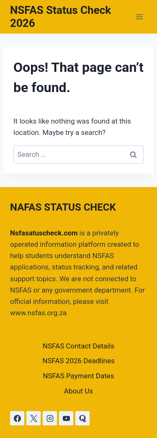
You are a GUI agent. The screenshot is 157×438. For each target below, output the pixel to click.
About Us (78, 391)
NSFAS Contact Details (78, 346)
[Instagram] (50, 418)
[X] (33, 418)
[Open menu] (139, 16)
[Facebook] (17, 418)
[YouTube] (66, 418)
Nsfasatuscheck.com (43, 233)
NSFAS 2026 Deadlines (78, 360)
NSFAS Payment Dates (78, 376)
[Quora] (82, 418)
